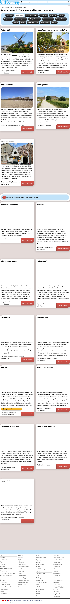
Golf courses (45, 22)
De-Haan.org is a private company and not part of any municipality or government (26, 600)
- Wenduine (57, 566)
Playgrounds (7, 19)
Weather (65, 2)
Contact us (57, 596)
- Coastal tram (40, 580)
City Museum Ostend (9, 261)
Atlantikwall (5, 318)
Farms (61, 15)
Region (60, 2)
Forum (37, 585)
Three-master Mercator (10, 426)
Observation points (31, 15)
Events (49, 2)
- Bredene (56, 569)
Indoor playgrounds (20, 19)
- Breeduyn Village (5, 584)
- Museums (21, 562)
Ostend (12, 298)
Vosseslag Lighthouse (9, 204)
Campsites (3, 578)
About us (56, 591)
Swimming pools (33, 22)
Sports (23, 22)
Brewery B (40, 204)
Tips (1, 562)
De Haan (25, 2)
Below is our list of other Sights (15, 197)
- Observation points (24, 566)
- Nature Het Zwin (59, 557)
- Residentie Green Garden (7, 573)
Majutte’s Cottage (7, 141)
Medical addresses (41, 582)
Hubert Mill (5, 30)
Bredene (17, 233)
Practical (55, 2)
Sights (20, 560)
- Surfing (38, 566)
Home (2, 555)
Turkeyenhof (41, 261)
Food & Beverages (41, 569)
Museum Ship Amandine (46, 426)
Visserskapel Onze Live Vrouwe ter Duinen (52, 30)
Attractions (44, 15)
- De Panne (57, 585)
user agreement (3, 602)
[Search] (69, 2)
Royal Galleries (7, 85)
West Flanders (40, 589)
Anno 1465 (5, 481)
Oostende (5, 353)
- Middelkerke (57, 573)
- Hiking (38, 562)
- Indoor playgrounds (24, 578)
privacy (8, 602)
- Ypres (38, 596)
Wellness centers (48, 19)
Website (6, 73)
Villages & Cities (61, 19)
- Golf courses (40, 564)
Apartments (3, 571)
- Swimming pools (41, 557)
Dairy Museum (42, 318)
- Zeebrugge (57, 562)
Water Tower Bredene (45, 368)
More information (27, 72)
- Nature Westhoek (59, 587)
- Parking (38, 578)
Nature (16, 22)
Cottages (2, 580)
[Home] (21, 2)
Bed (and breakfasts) (6, 575)
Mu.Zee (4, 368)
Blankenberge (14, 166)
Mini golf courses (35, 19)
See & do (44, 2)
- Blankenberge (58, 564)
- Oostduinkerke (58, 580)
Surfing (54, 22)
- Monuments (22, 564)
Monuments (19, 15)
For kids (2, 564)
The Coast (56, 555)
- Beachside (3, 582)
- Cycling (38, 560)
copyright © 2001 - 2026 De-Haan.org (18, 602)
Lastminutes (3, 593)
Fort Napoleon (42, 85)
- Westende (57, 576)
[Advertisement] (35, 78)
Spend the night (33, 2)
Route (37, 575)
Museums (9, 15)
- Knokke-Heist (58, 560)
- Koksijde (56, 582)
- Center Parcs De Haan (6, 587)
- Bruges (38, 591)
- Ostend (56, 571)
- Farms (20, 573)
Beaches (20, 557)
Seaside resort (4, 560)
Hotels (2, 591)
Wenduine (14, 55)
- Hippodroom (4, 589)
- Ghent (38, 593)
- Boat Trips (21, 571)
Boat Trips (53, 15)
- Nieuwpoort (57, 578)
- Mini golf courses (23, 580)
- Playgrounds (22, 575)
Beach (39, 2)
